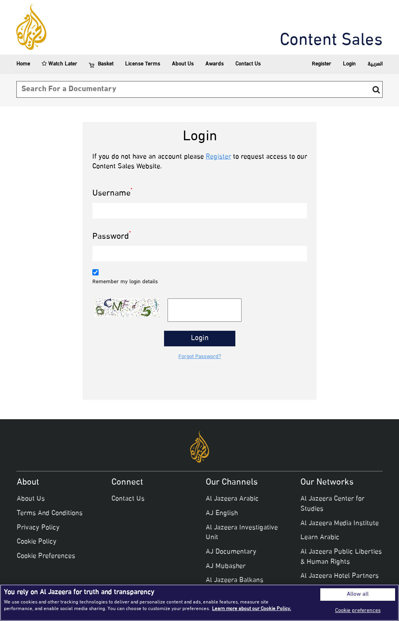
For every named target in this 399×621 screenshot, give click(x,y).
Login (349, 64)
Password (111, 237)
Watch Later (59, 64)
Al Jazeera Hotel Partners (339, 576)
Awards (214, 64)
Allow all (358, 594)
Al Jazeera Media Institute (339, 523)
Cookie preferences (358, 610)
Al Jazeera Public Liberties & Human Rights (341, 557)
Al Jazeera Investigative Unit (242, 533)
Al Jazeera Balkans (234, 580)
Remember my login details (125, 282)
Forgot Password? (199, 356)
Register (321, 64)
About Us (183, 64)
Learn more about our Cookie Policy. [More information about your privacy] (251, 609)
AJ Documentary (231, 552)
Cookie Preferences (46, 556)
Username (112, 194)
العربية (375, 64)
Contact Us (248, 64)
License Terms (142, 64)
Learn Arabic (319, 537)
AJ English (222, 513)
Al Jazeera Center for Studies (332, 504)
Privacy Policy (38, 528)
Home (23, 64)
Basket (101, 64)
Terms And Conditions (50, 513)
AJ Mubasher (225, 566)
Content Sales (331, 41)
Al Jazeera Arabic (232, 499)
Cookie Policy (36, 542)
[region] (199, 602)
